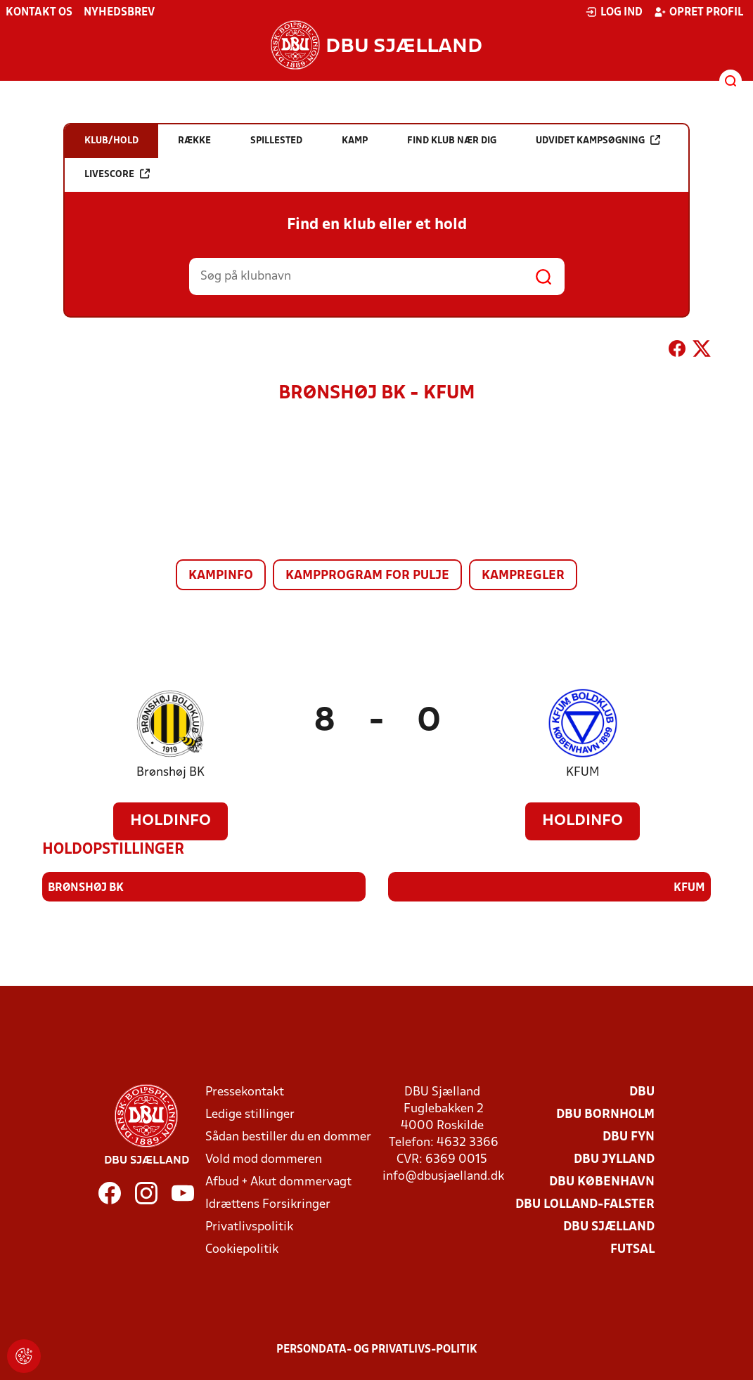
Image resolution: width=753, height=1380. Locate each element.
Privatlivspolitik (249, 1227)
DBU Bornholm (605, 1115)
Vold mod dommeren (263, 1160)
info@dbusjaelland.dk (443, 1177)
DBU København (602, 1182)
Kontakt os (39, 13)
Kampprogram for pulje (367, 576)
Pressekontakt (244, 1092)
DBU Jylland (614, 1160)
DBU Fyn (629, 1137)
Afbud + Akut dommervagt (278, 1182)
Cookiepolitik (241, 1250)
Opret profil (698, 12)
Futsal (632, 1250)
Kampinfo (220, 576)
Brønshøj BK (170, 773)
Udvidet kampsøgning (598, 140)
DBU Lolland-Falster (585, 1205)
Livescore (117, 174)
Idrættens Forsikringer (267, 1205)
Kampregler (523, 576)
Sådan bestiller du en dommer (288, 1137)
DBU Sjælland (609, 1227)
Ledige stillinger (250, 1115)
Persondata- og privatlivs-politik (376, 1350)
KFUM (583, 773)
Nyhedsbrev (119, 13)
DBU (642, 1092)
